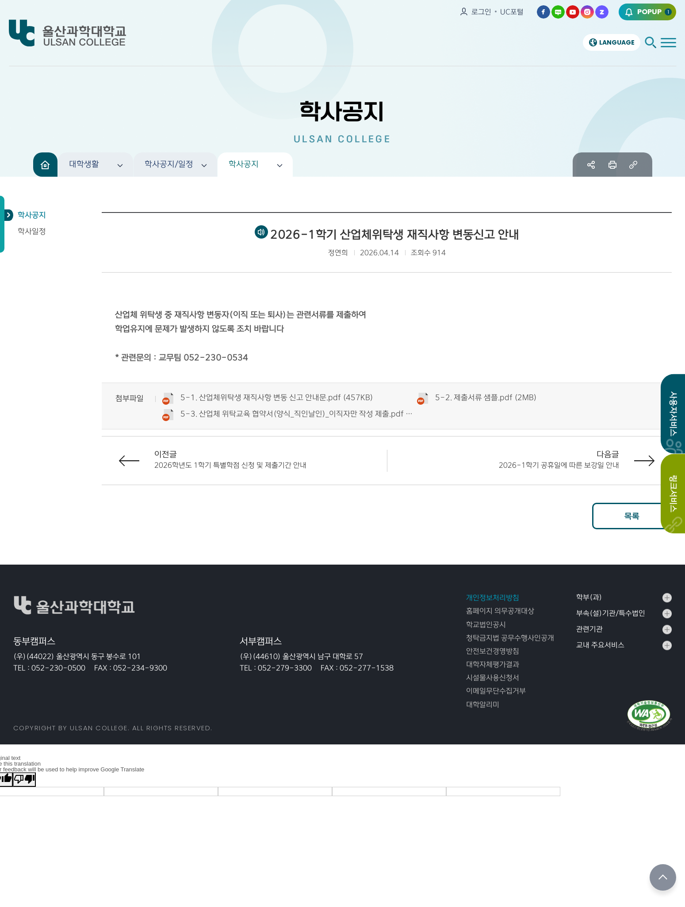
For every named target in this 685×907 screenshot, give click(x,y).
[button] (95, 164)
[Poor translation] (24, 779)
